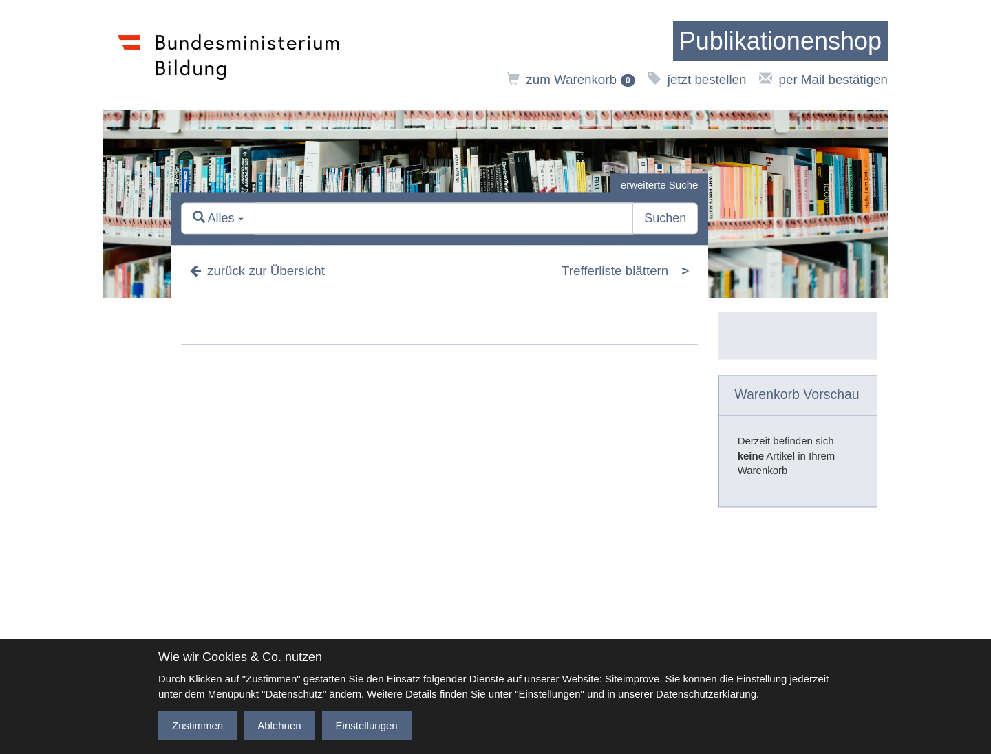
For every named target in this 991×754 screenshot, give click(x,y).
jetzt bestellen (697, 79)
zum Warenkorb (571, 79)
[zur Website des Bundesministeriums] (228, 55)
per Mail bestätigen (823, 79)
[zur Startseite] (780, 41)
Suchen (665, 219)
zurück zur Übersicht (257, 270)
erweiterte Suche (660, 185)
